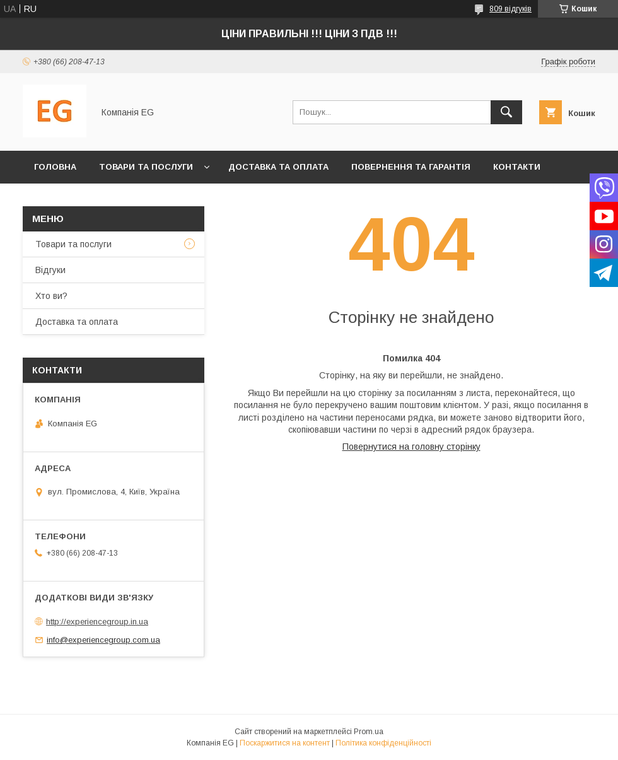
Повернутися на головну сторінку (411, 446)
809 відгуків (510, 8)
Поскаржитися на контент (285, 743)
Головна (55, 167)
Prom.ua (368, 731)
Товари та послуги (146, 167)
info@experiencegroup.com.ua (103, 640)
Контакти (516, 167)
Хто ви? (53, 199)
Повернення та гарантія (410, 167)
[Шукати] (506, 112)
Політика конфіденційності (383, 743)
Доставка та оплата (278, 167)
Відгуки (50, 270)
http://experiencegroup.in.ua (97, 621)
